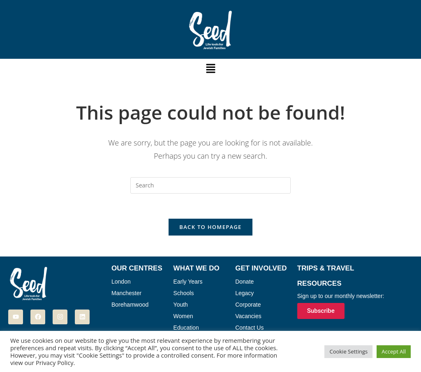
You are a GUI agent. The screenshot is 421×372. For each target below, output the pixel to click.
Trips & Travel (325, 268)
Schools (183, 293)
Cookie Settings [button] (348, 351)
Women (183, 316)
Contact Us (249, 327)
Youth (180, 304)
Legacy (244, 293)
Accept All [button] (394, 351)
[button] (210, 68)
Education (186, 327)
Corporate (248, 304)
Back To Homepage (210, 227)
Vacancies (248, 316)
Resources (319, 283)
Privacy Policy (55, 362)
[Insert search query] (210, 185)
